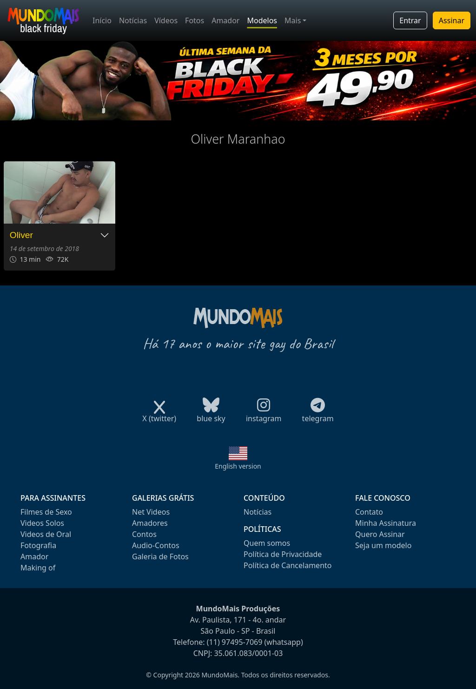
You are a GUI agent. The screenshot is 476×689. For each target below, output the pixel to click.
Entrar (410, 20)
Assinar (451, 20)
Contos (144, 534)
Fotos (194, 20)
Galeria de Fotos (160, 556)
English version (238, 466)
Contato (369, 512)
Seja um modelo (383, 545)
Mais (292, 20)
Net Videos (151, 512)
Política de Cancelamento (287, 565)
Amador (225, 20)
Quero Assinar (380, 534)
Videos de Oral (45, 534)
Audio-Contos (155, 545)
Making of (37, 568)
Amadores (150, 523)
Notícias (133, 20)
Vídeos (166, 20)
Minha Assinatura (385, 523)
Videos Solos (42, 523)
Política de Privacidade (283, 554)
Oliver (21, 235)
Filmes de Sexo (46, 512)
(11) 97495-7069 (235, 642)
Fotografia (38, 545)
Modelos (262, 20)
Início (102, 20)
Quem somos (267, 543)
